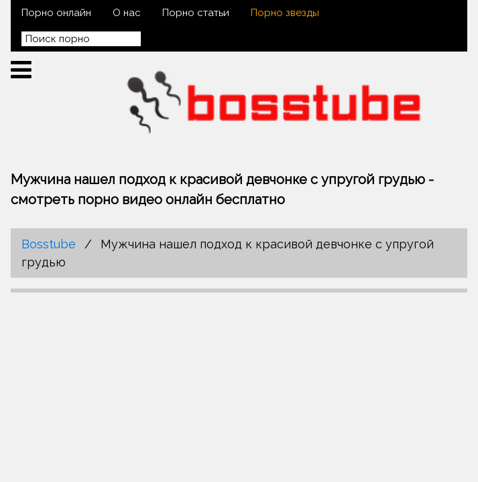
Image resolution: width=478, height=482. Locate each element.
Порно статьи (195, 13)
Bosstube (48, 244)
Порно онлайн (56, 13)
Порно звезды (285, 13)
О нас (127, 13)
